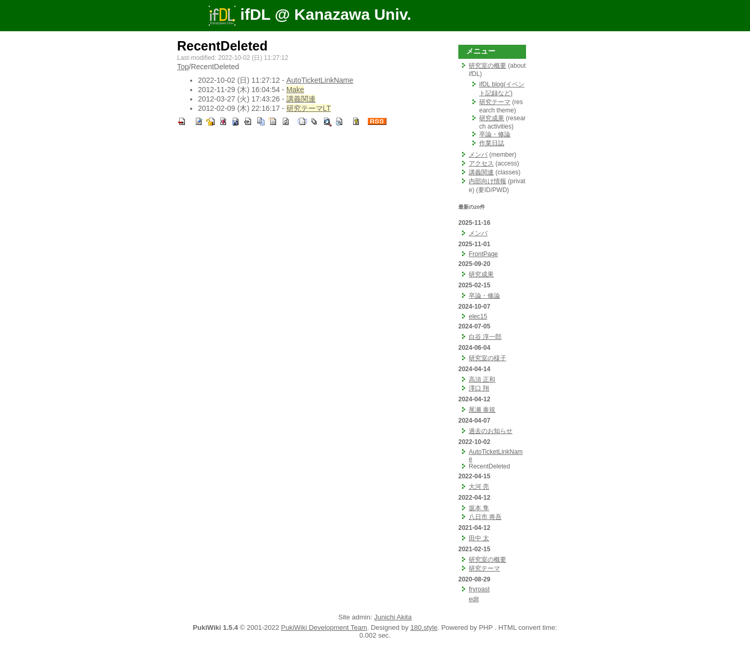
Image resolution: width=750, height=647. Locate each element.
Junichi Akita (392, 617)
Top (183, 66)
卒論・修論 (494, 134)
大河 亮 (479, 486)
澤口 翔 (479, 388)
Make (295, 89)
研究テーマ (494, 102)
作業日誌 (491, 143)
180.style (424, 627)
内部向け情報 (487, 181)
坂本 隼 (479, 508)
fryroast (479, 589)
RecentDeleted (222, 46)
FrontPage (483, 254)
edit (474, 599)
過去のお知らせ (490, 431)
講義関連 (301, 99)
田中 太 (479, 538)
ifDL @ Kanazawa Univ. (309, 14)
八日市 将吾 (485, 517)
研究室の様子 (487, 358)
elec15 (478, 316)
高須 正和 (482, 379)
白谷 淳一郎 (485, 336)
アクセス (481, 163)
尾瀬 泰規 (482, 409)
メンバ (478, 154)
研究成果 (491, 118)
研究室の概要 (487, 65)
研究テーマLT (308, 108)
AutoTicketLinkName (320, 80)
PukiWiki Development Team (324, 627)
